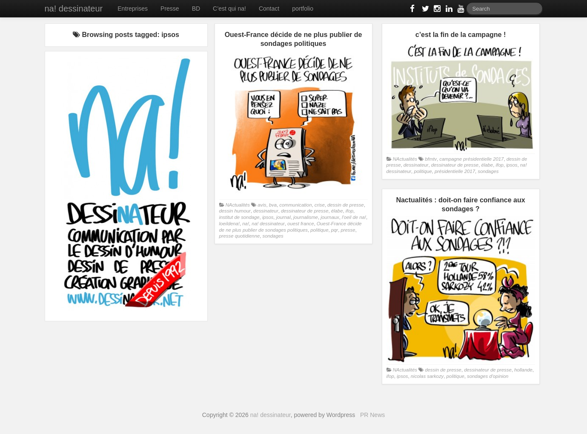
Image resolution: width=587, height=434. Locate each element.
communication (295, 204)
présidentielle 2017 (455, 171)
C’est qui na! (229, 8)
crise (320, 204)
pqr (334, 230)
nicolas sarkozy (427, 376)
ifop (349, 210)
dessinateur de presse (304, 210)
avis (262, 204)
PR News (372, 414)
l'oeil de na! (354, 217)
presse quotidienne (239, 235)
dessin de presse (345, 204)
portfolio (302, 8)
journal (283, 217)
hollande (523, 369)
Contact (269, 8)
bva (273, 204)
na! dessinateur (74, 8)
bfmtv (431, 159)
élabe (337, 210)
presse (348, 230)
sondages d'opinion (487, 376)
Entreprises (132, 8)
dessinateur (265, 210)
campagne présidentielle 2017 (471, 159)
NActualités (238, 204)
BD (196, 8)
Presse (169, 8)
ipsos (267, 217)
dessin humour (235, 210)
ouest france (300, 223)
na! (245, 223)
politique (319, 230)
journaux (330, 217)
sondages (273, 235)
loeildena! (229, 223)
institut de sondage (239, 217)
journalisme (305, 217)
